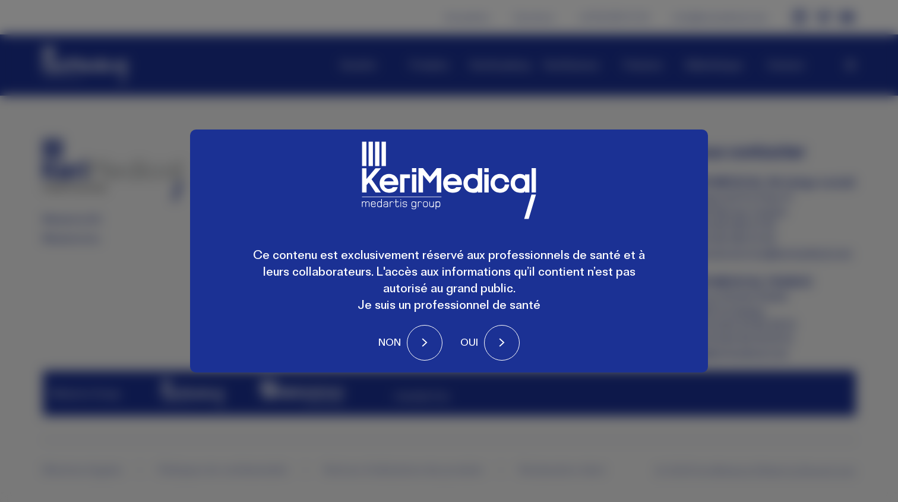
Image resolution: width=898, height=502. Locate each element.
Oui (469, 342)
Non (389, 342)
